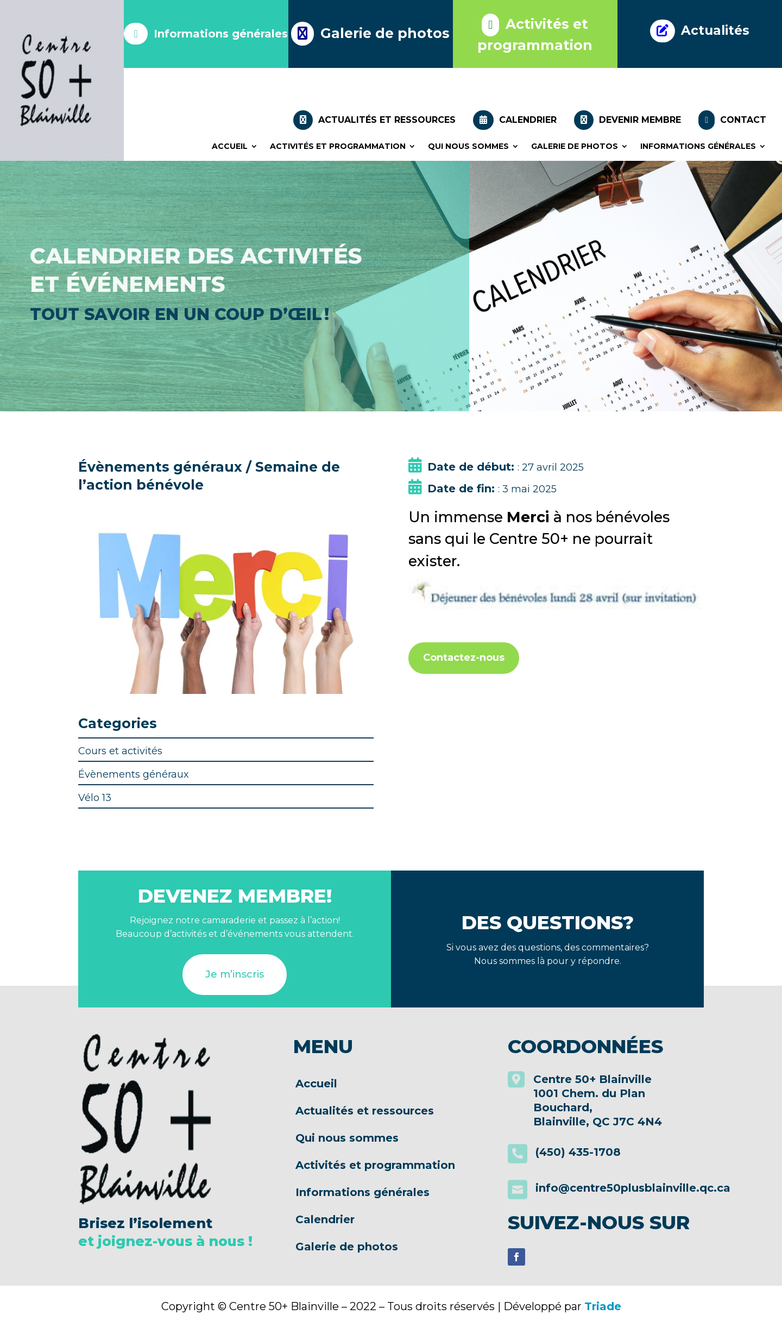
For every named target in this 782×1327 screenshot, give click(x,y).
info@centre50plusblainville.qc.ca (632, 1187)
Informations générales (698, 146)
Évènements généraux (133, 774)
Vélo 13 (94, 798)
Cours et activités (120, 751)
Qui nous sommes (468, 146)
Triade (602, 1306)
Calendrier (515, 120)
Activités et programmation (338, 146)
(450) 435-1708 (578, 1152)
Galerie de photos (574, 146)
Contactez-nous (463, 658)
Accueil (230, 146)
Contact (732, 120)
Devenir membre (627, 120)
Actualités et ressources (374, 120)
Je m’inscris (234, 974)
